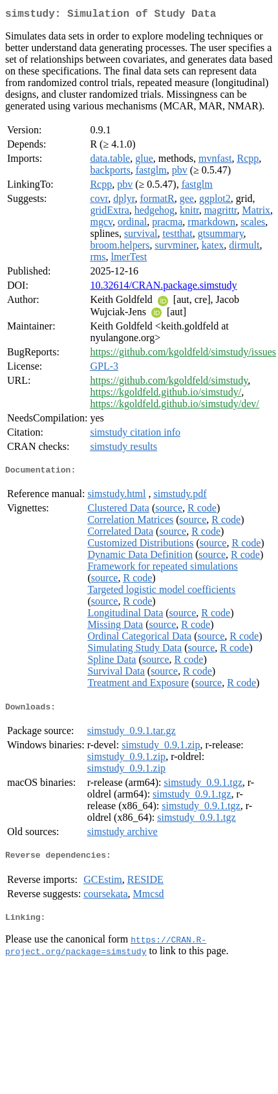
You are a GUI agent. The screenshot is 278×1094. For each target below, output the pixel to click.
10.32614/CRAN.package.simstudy (163, 287)
